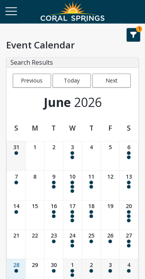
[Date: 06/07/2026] (16, 185)
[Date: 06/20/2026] (128, 215)
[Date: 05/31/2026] (16, 156)
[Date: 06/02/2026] (53, 156)
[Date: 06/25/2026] (91, 244)
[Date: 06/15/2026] (35, 215)
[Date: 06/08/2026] (35, 185)
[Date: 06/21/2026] (16, 244)
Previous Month (32, 82)
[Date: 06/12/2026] (110, 185)
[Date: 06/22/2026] (35, 244)
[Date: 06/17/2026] (72, 215)
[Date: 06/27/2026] (128, 244)
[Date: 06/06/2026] (128, 156)
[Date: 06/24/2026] (72, 244)
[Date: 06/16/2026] (53, 215)
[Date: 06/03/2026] (72, 156)
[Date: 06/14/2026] (16, 215)
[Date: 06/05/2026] (110, 156)
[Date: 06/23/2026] (53, 244)
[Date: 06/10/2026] (72, 185)
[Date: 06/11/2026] (91, 185)
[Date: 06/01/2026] (35, 156)
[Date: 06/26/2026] (110, 244)
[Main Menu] (11, 11)
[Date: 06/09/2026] (53, 185)
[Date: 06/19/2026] (110, 215)
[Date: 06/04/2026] (91, 156)
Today (72, 80)
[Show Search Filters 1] (133, 35)
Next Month (111, 82)
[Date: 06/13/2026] (128, 185)
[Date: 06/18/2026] (91, 215)
